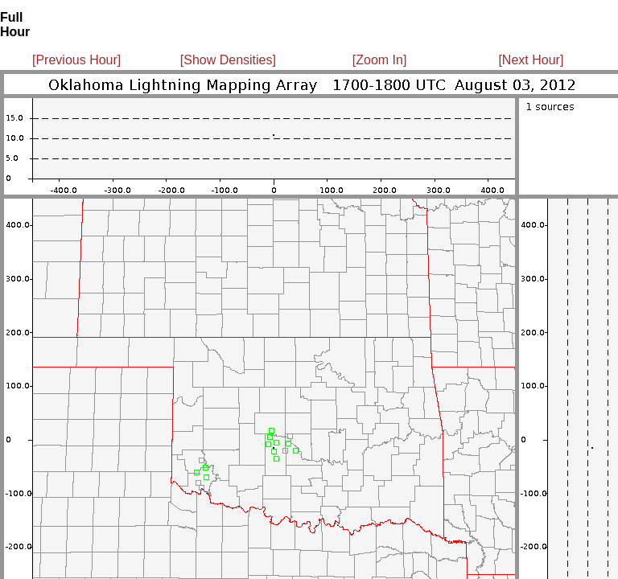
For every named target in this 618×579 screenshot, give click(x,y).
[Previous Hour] (76, 60)
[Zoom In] (379, 60)
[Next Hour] (530, 60)
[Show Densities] (228, 60)
